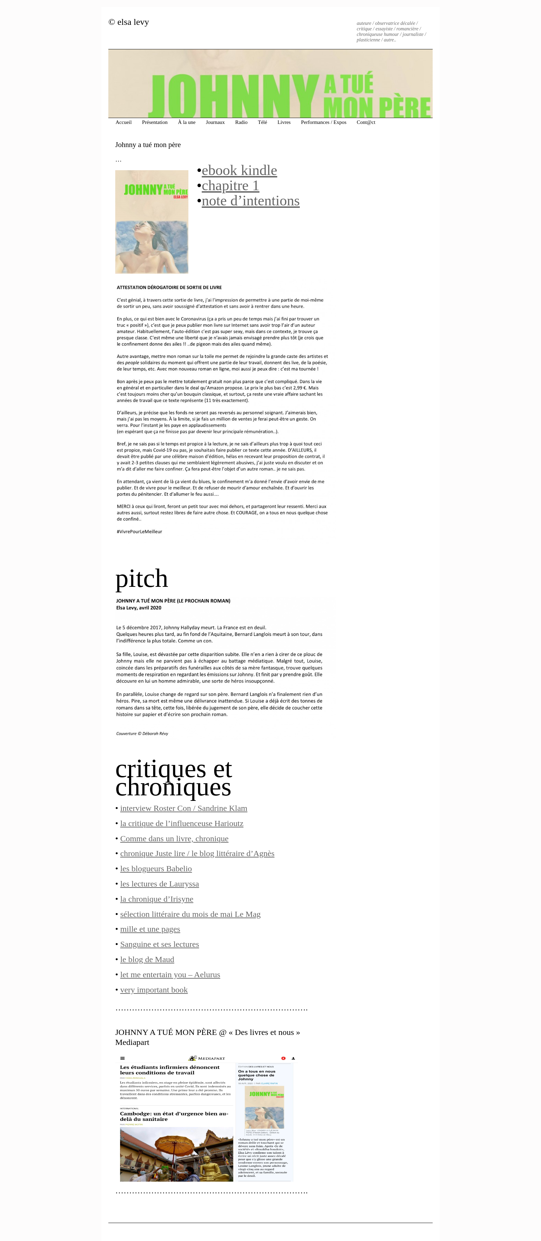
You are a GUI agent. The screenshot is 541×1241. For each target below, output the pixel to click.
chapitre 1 (230, 185)
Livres (284, 122)
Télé (262, 122)
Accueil (124, 122)
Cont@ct (366, 122)
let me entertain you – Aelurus (170, 974)
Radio (241, 122)
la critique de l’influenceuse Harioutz (181, 823)
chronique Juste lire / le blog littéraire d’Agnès (197, 853)
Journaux (215, 122)
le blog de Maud (147, 959)
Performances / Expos (323, 122)
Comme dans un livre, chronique (174, 838)
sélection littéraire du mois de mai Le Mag (190, 914)
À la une (187, 122)
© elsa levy (128, 22)
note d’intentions (251, 200)
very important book (154, 989)
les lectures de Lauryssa (159, 883)
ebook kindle (239, 170)
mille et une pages (150, 928)
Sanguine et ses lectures (159, 944)
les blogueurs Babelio (156, 868)
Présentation (155, 122)
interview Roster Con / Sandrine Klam (183, 808)
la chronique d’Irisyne (156, 898)
